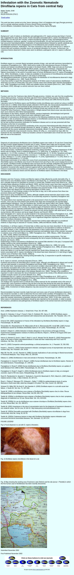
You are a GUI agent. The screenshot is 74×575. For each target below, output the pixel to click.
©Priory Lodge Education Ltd (38, 569)
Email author (5, 17)
